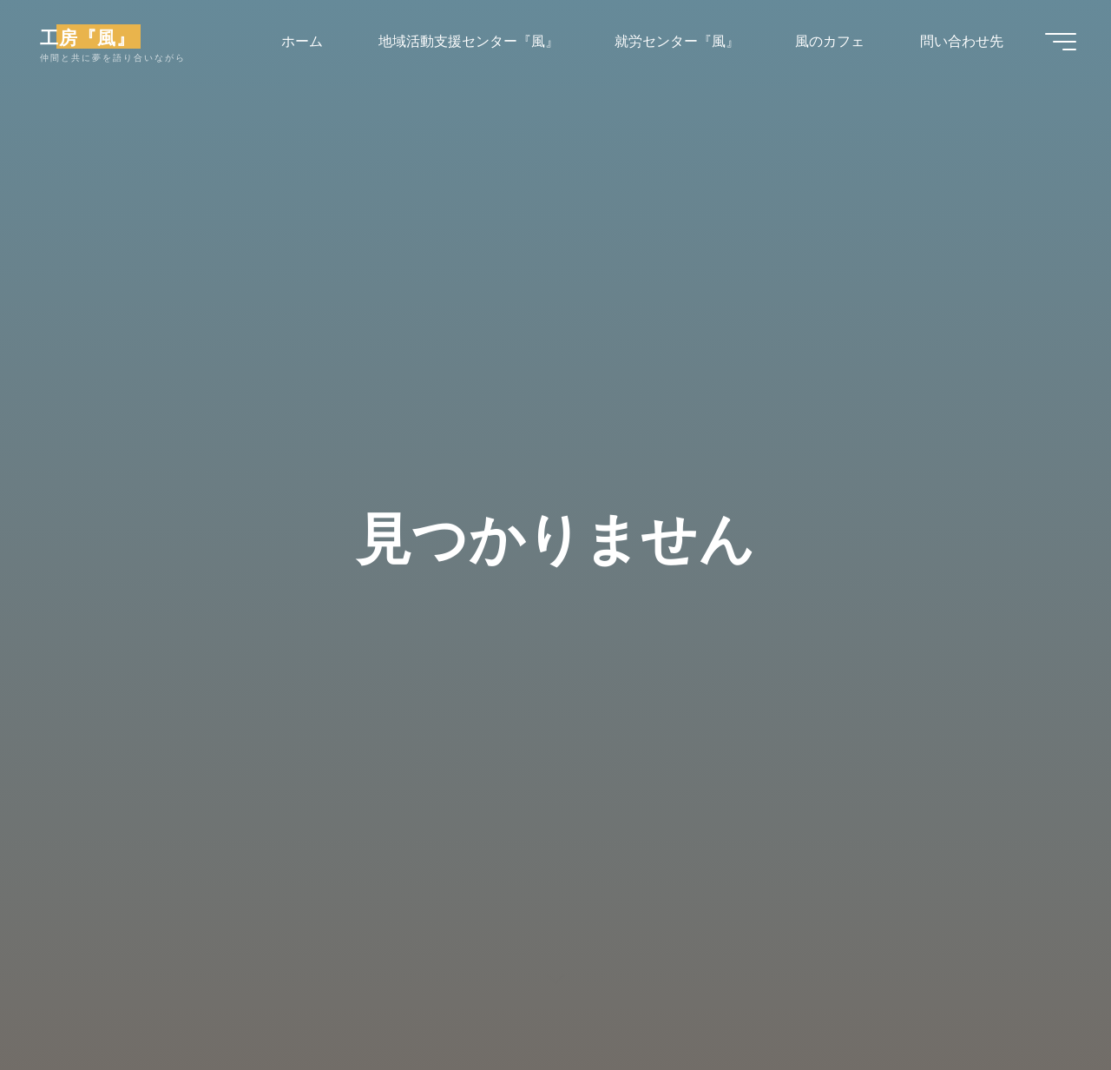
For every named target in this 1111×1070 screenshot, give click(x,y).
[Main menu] (1060, 41)
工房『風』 (87, 36)
